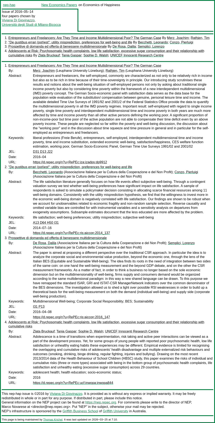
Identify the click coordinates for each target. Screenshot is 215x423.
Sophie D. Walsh (95, 55)
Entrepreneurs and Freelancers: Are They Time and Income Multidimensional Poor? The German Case (84, 38)
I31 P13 (39, 306)
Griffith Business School (80, 411)
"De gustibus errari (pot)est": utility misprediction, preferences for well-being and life (70, 42)
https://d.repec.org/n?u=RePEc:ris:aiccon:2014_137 (71, 233)
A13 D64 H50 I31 (46, 222)
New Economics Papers (59, 5)
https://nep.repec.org (100, 402)
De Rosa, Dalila (124, 46)
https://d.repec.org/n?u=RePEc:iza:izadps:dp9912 (70, 162)
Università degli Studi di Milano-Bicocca (31, 24)
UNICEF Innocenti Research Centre (137, 55)
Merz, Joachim (178, 38)
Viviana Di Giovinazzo (18, 20)
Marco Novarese (14, 407)
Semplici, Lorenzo (151, 46)
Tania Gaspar (71, 55)
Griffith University (115, 411)
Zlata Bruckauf (49, 55)
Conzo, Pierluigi (181, 42)
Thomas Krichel (52, 419)
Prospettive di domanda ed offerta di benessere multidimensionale (57, 46)
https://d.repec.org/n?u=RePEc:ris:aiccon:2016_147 (71, 317)
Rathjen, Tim (200, 38)
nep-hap (9, 5)
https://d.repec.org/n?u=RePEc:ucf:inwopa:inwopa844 (73, 383)
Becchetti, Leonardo (153, 42)
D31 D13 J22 (42, 151)
